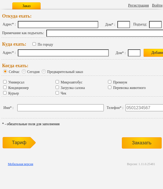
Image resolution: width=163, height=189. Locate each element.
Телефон (113, 108)
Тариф (19, 142)
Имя (6, 108)
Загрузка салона (73, 88)
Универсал (16, 82)
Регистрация (138, 5)
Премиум (120, 82)
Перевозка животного (129, 88)
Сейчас (14, 72)
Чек (63, 93)
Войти (157, 5)
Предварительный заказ (65, 72)
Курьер (13, 93)
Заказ (27, 6)
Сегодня (33, 72)
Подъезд (139, 24)
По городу (45, 44)
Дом (108, 25)
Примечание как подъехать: (23, 33)
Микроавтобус (71, 82)
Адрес (7, 24)
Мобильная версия (20, 164)
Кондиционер (18, 88)
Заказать (141, 142)
